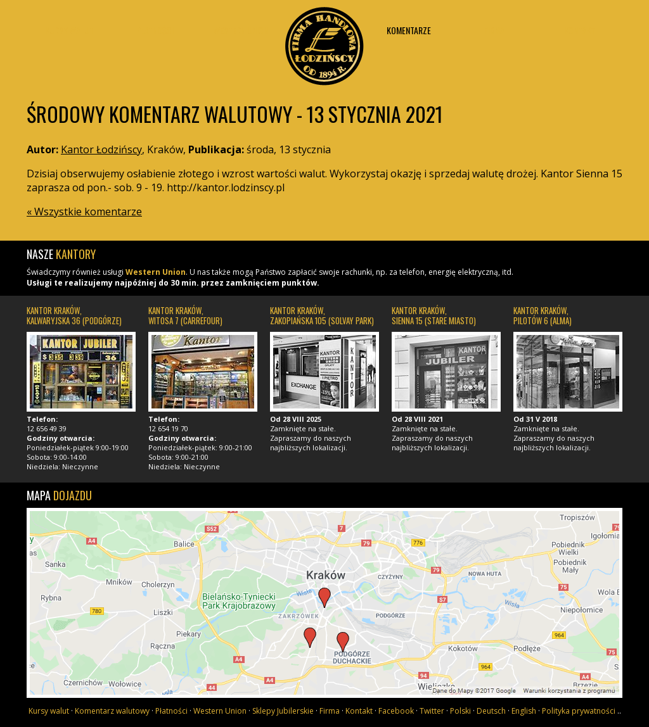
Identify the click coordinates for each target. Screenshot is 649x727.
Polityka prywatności (578, 710)
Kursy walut (69, 30)
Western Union (155, 272)
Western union (241, 30)
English (523, 710)
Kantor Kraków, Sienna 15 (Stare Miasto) (434, 315)
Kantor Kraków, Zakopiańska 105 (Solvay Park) (322, 315)
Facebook (396, 710)
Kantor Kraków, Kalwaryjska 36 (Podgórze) (74, 315)
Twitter (432, 710)
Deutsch (491, 710)
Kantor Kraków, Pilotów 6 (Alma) (542, 315)
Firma (494, 30)
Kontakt (579, 30)
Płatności (155, 30)
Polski (460, 710)
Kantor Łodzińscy (324, 42)
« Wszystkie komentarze (84, 211)
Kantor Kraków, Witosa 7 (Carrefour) (185, 315)
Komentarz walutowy (112, 710)
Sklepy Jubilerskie (283, 710)
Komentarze (409, 30)
